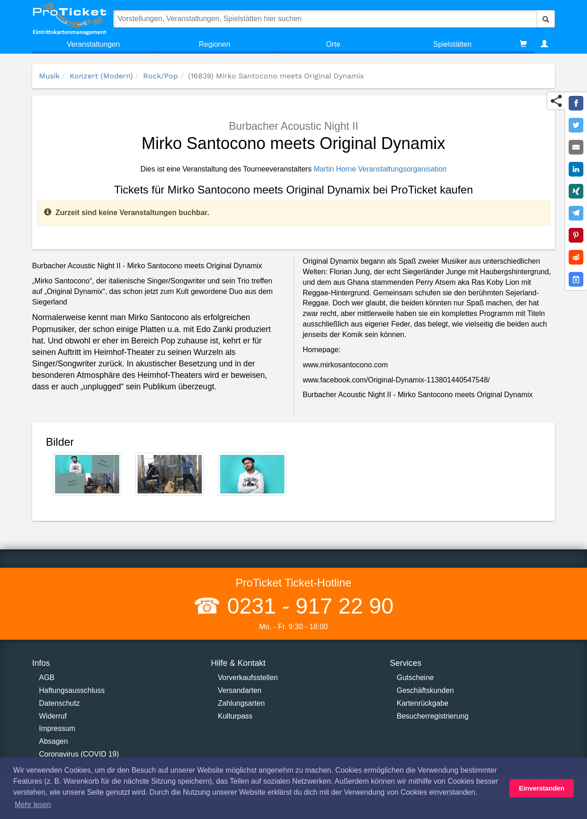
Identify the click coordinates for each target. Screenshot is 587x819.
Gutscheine (415, 677)
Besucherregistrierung (433, 716)
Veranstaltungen (93, 44)
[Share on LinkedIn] (576, 169)
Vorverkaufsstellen (248, 677)
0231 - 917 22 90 (307, 606)
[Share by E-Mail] (576, 147)
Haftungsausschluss (72, 690)
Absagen (53, 741)
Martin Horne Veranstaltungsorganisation (380, 169)
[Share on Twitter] (576, 125)
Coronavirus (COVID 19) (79, 754)
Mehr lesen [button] (33, 804)
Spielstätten (452, 44)
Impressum (57, 728)
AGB (47, 677)
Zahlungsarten (241, 703)
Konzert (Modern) (101, 76)
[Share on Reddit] (576, 257)
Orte (333, 44)
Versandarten (239, 690)
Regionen (215, 44)
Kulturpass (235, 716)
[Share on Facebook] (576, 103)
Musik (49, 76)
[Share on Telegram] (576, 213)
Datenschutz (59, 703)
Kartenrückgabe (423, 703)
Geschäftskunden (425, 690)
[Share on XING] (576, 191)
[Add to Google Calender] (576, 279)
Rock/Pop (160, 76)
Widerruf (52, 716)
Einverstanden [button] (542, 788)
